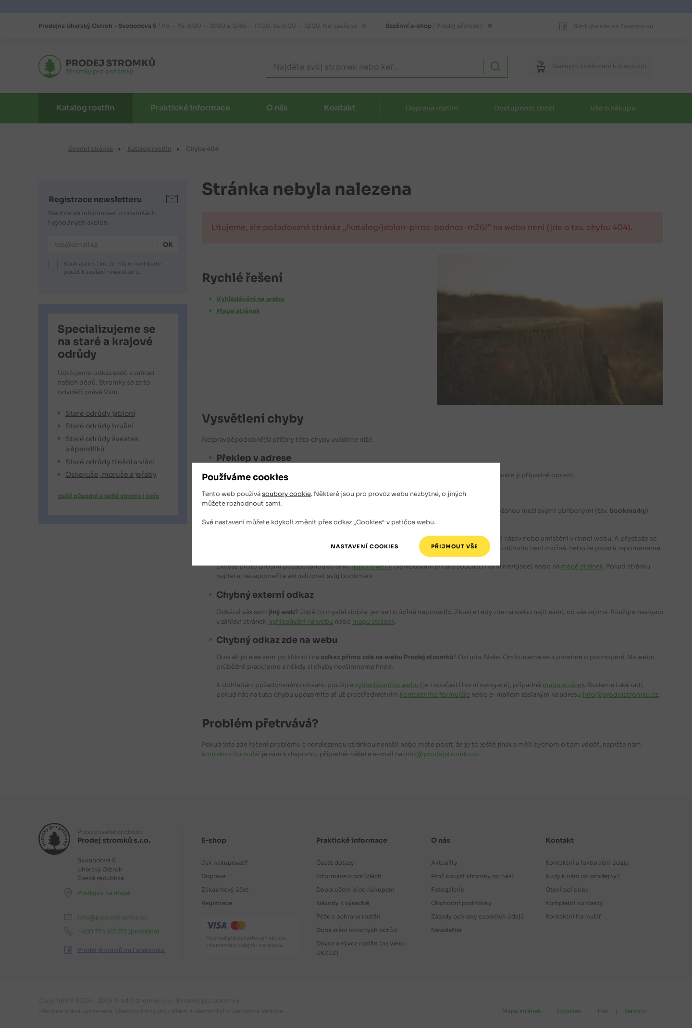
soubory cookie (286, 494)
